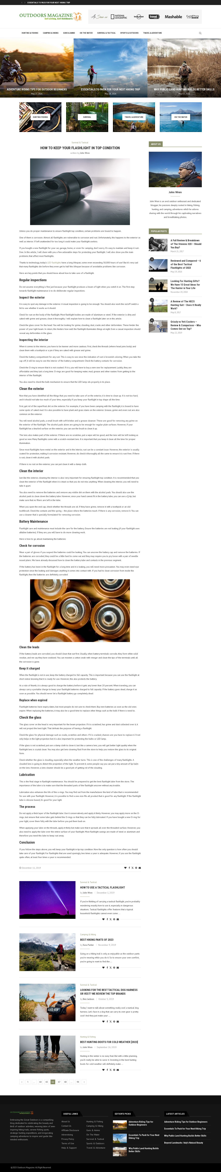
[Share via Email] (140, 867)
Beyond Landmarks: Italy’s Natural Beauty (183, 1143)
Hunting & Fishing (30, 33)
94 (78, 1082)
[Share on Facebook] (129, 867)
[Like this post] (125, 867)
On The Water (86, 33)
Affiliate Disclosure (70, 1130)
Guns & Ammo (69, 33)
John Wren (85, 153)
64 (40, 1082)
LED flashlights (54, 262)
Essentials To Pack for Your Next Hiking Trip (110, 89)
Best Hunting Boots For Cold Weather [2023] (109, 1042)
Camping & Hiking (50, 33)
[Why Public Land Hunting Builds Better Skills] (184, 68)
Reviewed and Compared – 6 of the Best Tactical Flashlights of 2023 (186, 264)
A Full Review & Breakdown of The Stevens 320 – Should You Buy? (186, 244)
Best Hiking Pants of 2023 (96, 939)
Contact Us (66, 1126)
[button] (22, 2)
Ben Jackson (88, 999)
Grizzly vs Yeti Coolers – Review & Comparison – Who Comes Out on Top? (186, 325)
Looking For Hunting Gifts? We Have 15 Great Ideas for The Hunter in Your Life (185, 285)
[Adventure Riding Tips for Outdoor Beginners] (37, 68)
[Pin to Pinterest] (136, 867)
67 (59, 1082)
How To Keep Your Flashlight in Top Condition (80, 148)
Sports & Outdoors (129, 33)
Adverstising (67, 1135)
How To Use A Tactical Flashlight (102, 887)
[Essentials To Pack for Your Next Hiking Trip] (110, 68)
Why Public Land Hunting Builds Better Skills (184, 89)
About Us (65, 1121)
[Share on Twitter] (132, 867)
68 (65, 1082)
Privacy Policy (67, 1139)
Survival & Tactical (106, 33)
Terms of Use (67, 1143)
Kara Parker (88, 945)
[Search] (200, 33)
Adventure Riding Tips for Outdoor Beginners (49, 3)
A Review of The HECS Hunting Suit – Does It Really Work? (186, 305)
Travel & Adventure (152, 33)
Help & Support (69, 1148)
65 (47, 1082)
